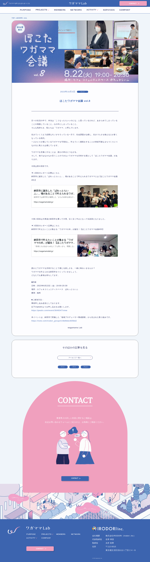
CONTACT (133, 3)
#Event (63, 366)
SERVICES (109, 10)
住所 (94, 547)
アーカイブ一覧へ (75, 358)
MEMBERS (60, 10)
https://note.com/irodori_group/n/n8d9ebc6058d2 (54, 321)
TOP (13, 18)
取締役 (95, 543)
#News (74, 366)
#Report (85, 366)
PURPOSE (25, 10)
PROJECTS (41, 10)
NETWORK (76, 10)
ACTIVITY (91, 10)
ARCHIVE (19, 18)
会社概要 (96, 536)
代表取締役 (97, 539)
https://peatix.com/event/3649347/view (49, 310)
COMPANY (124, 10)
